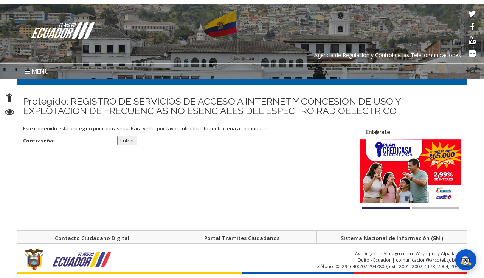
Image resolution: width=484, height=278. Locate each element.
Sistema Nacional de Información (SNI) (392, 238)
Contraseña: (69, 140)
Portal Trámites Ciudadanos (241, 238)
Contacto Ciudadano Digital (92, 238)
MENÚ (37, 71)
